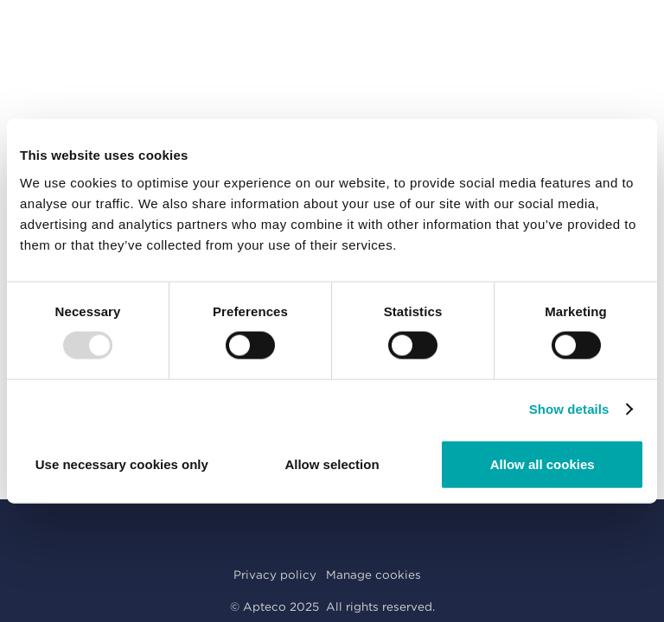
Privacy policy (274, 574)
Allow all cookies (542, 463)
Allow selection (331, 463)
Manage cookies (373, 574)
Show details (569, 409)
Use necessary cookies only (121, 463)
